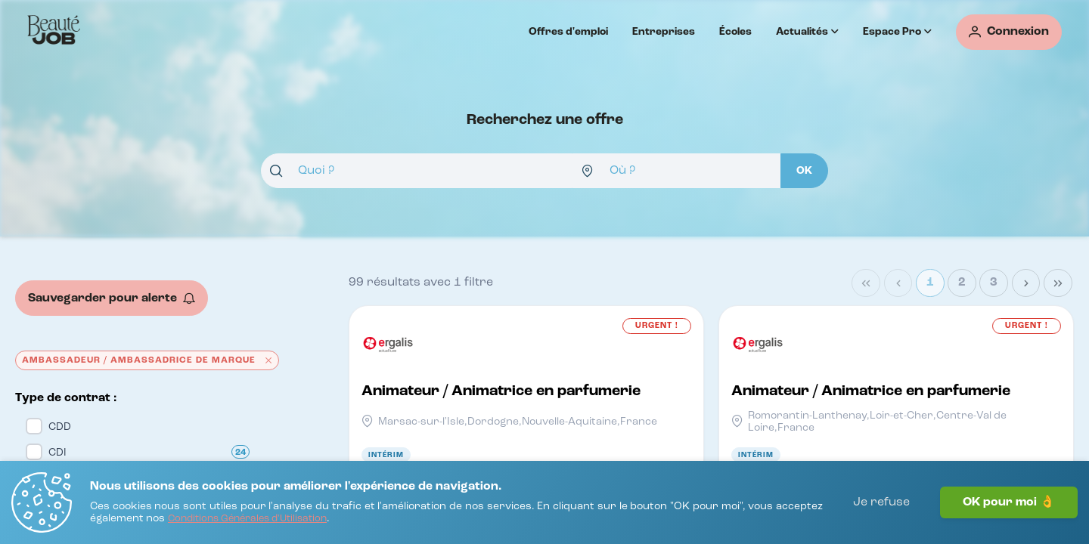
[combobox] (416, 170)
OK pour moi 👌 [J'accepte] (1009, 502)
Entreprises (663, 31)
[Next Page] (1026, 283)
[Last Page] (1058, 283)
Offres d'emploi (568, 31)
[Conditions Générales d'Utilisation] (247, 519)
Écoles (735, 31)
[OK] (804, 170)
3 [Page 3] (993, 283)
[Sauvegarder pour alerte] (111, 298)
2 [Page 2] (962, 283)
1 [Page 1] (930, 283)
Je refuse (881, 502)
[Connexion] (1009, 32)
